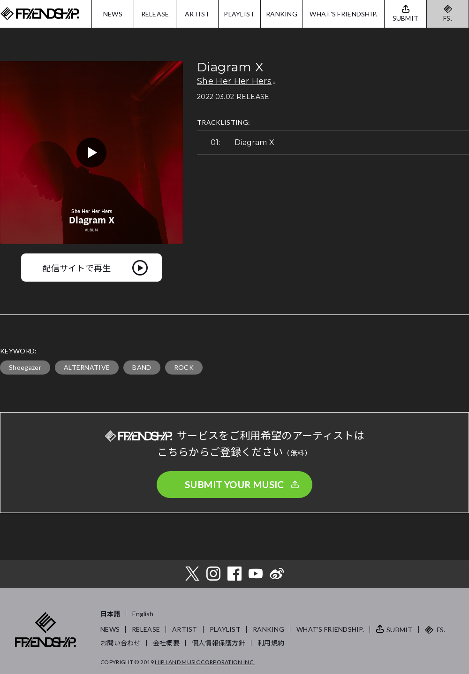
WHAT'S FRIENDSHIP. (343, 14)
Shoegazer (25, 367)
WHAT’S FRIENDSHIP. (330, 629)
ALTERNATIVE (87, 367)
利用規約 (270, 643)
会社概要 (166, 643)
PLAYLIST (239, 14)
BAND (141, 367)
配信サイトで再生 (76, 267)
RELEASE (155, 14)
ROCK (184, 367)
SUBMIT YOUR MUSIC (234, 484)
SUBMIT (399, 630)
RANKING (281, 14)
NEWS (112, 14)
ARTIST (197, 14)
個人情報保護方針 (218, 643)
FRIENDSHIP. (40, 14)
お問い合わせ (120, 643)
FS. (447, 18)
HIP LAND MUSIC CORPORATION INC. (205, 662)
